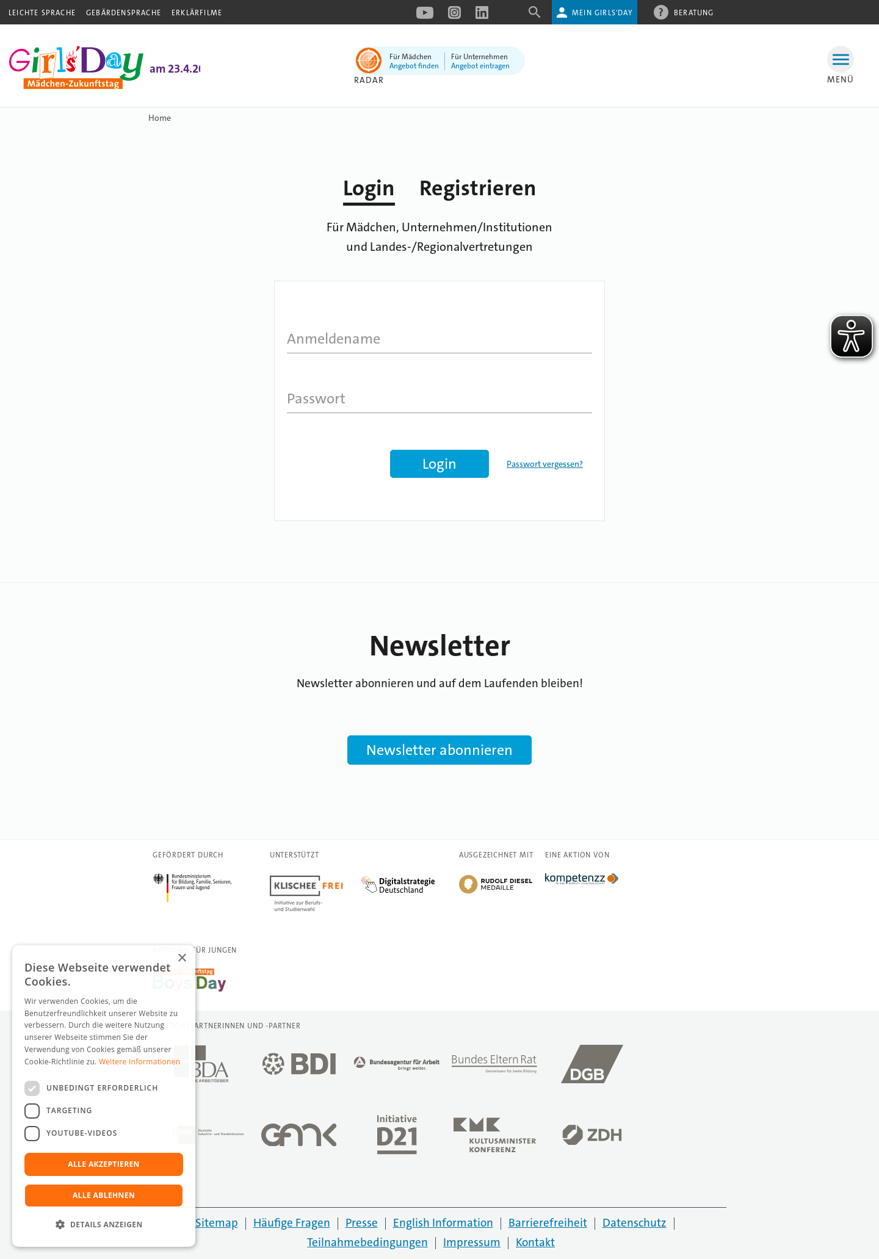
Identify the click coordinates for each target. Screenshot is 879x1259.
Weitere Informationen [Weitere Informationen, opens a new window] (140, 1061)
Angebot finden (414, 66)
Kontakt (535, 1242)
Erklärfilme (197, 13)
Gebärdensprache (123, 13)
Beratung (694, 12)
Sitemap (216, 1222)
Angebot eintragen (480, 66)
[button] (103, 1225)
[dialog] (103, 1096)
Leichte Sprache (42, 13)
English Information (443, 1222)
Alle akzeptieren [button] (104, 1164)
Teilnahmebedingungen (367, 1242)
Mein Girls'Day (602, 13)
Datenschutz (634, 1222)
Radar (369, 79)
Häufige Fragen (291, 1222)
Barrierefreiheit (547, 1222)
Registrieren (478, 188)
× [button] (181, 958)
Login (369, 188)
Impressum (472, 1242)
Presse (361, 1222)
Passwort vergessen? (545, 463)
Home (159, 117)
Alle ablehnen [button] (104, 1195)
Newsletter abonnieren (439, 750)
